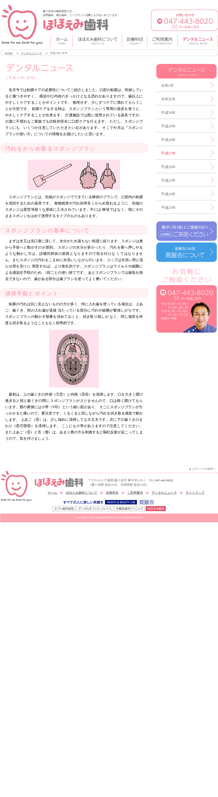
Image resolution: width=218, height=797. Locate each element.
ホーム (52, 492)
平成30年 (168, 113)
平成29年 (168, 126)
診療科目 (112, 492)
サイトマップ (195, 492)
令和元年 (168, 99)
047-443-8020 (164, 480)
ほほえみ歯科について (81, 492)
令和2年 (167, 85)
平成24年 (168, 194)
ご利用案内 (135, 492)
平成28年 (168, 140)
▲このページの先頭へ (202, 468)
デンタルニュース (31, 53)
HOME (9, 53)
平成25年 (168, 180)
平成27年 (168, 153)
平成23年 (168, 208)
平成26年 (168, 167)
